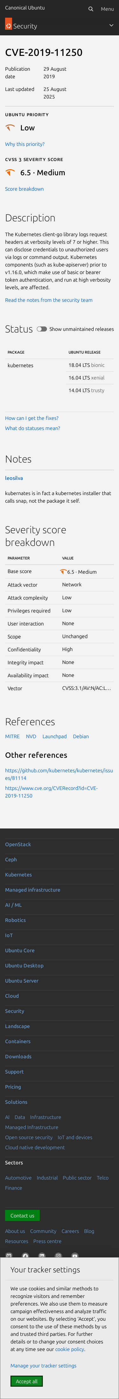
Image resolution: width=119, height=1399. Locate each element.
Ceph (11, 859)
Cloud (12, 996)
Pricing (13, 1087)
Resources (16, 1241)
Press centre (47, 1241)
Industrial (47, 1178)
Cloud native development (35, 1147)
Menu (107, 9)
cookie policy (69, 1349)
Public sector (77, 1178)
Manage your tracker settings (43, 1365)
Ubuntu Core (20, 950)
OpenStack (18, 844)
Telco (103, 1178)
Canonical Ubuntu (25, 7)
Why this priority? (24, 144)
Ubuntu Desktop (24, 965)
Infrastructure (45, 1117)
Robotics (15, 920)
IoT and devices (75, 1137)
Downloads (18, 1056)
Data (20, 1117)
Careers (70, 1231)
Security (14, 1011)
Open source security (29, 1137)
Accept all (26, 1381)
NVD (31, 736)
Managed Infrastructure (31, 1127)
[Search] (91, 9)
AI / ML (13, 905)
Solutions (16, 1102)
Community (43, 1231)
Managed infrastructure (32, 890)
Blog (89, 1231)
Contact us (22, 1215)
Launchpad (55, 736)
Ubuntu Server (21, 980)
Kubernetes (18, 874)
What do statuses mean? (32, 428)
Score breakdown (24, 189)
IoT (9, 935)
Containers (17, 1041)
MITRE (12, 736)
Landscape (17, 1026)
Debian (81, 736)
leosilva (14, 478)
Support (14, 1071)
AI (7, 1117)
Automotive (18, 1178)
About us (15, 1231)
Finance (13, 1188)
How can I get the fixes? (31, 418)
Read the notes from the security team (49, 300)
